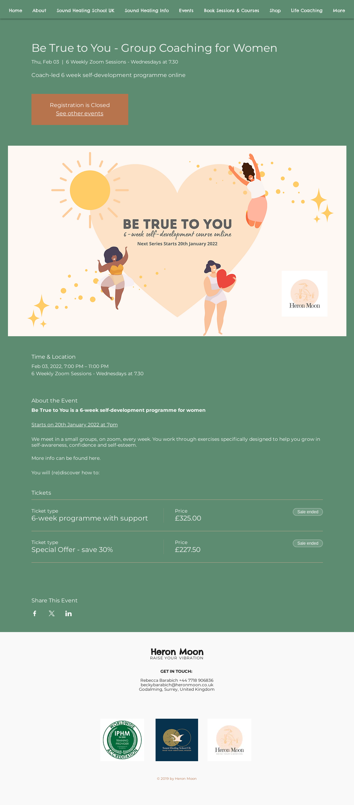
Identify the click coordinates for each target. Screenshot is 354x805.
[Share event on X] (51, 613)
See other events (79, 113)
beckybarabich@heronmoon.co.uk (177, 684)
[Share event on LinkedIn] (68, 613)
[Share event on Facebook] (34, 613)
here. (95, 458)
